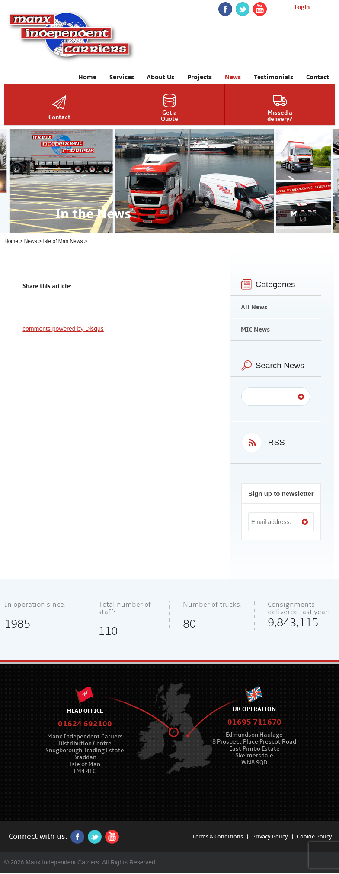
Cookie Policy (314, 836)
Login (302, 7)
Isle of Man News (63, 241)
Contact (59, 117)
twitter (242, 9)
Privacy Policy (270, 836)
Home (11, 241)
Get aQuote (169, 116)
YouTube (260, 9)
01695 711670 (254, 722)
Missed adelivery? (279, 116)
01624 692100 (85, 723)
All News (254, 307)
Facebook (225, 9)
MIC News (255, 329)
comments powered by (63, 328)
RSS (276, 442)
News (30, 241)
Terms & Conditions (217, 836)
